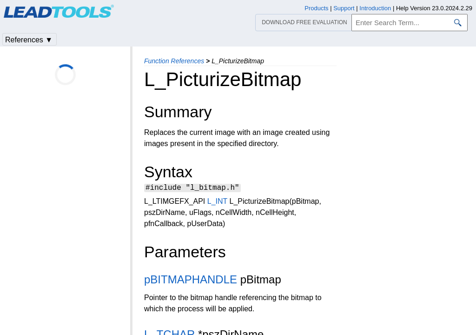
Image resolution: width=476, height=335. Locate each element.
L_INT (217, 203)
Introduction (375, 8)
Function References (174, 61)
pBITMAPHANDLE (190, 281)
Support (344, 8)
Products (316, 8)
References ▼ (29, 40)
